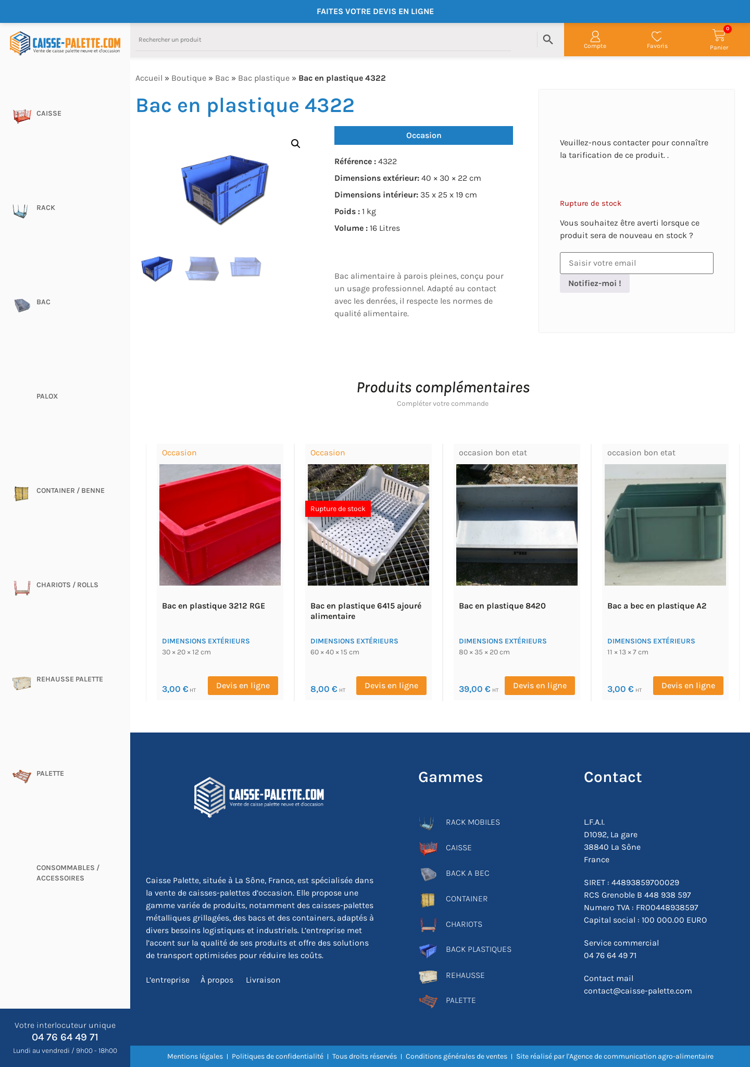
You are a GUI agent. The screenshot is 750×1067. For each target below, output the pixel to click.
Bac (43, 301)
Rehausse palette (69, 679)
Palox (47, 396)
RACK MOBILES (473, 822)
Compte (595, 45)
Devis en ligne (243, 685)
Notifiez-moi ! (594, 283)
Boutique (188, 78)
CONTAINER (467, 898)
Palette (50, 773)
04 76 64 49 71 (65, 1037)
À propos (216, 979)
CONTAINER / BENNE (70, 490)
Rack (45, 207)
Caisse (48, 113)
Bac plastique (264, 78)
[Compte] (595, 36)
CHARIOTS (464, 924)
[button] (295, 143)
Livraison (261, 979)
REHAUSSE (465, 975)
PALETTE (461, 1000)
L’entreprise (168, 979)
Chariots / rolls (67, 584)
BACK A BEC (468, 873)
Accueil (148, 78)
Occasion (424, 135)
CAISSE (459, 847)
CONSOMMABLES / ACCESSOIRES (67, 873)
